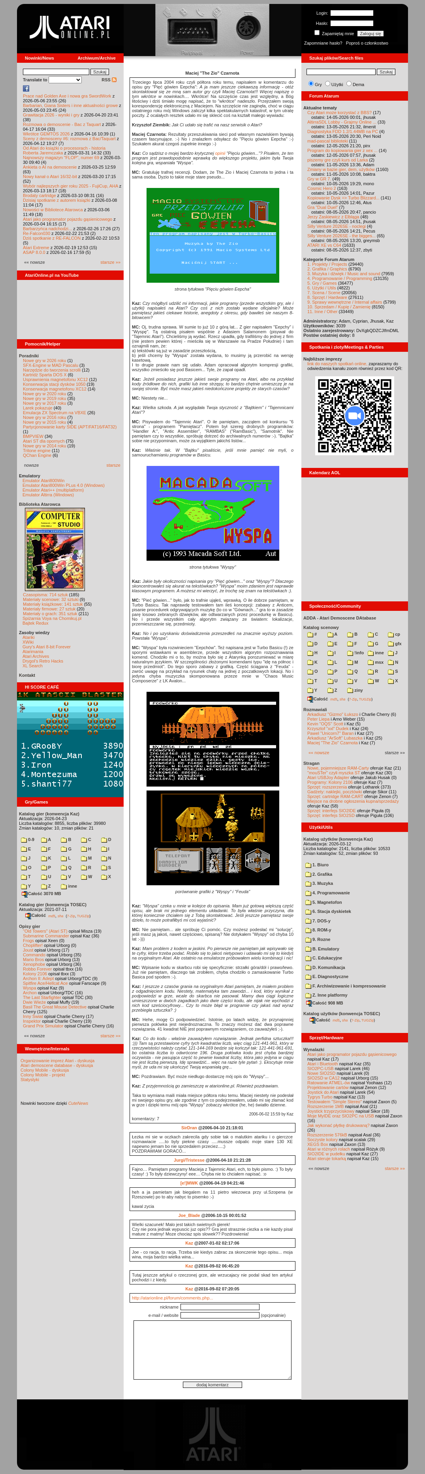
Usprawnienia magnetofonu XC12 (55, 379)
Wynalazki (313, 1049)
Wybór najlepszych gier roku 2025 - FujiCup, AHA (70, 186)
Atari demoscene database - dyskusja (57, 1065)
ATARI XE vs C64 (324, 245)
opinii (220, 153)
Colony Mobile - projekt (43, 1074)
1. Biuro (317, 864)
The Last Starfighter (42, 997)
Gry (318, 84)
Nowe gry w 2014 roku (44, 445)
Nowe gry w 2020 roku (44, 393)
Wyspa (29, 988)
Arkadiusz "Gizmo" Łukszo (332, 714)
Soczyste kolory (322, 1139)
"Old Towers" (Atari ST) (45, 931)
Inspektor (32, 1021)
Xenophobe (34, 964)
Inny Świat (33, 1016)
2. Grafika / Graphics (327, 269)
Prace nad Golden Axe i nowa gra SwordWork (67, 96)
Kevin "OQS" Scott (325, 723)
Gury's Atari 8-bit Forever (47, 646)
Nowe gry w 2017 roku (44, 403)
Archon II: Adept (39, 978)
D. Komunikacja (325, 967)
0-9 (27, 839)
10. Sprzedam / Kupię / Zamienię (338, 306)
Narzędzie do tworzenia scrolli (52, 370)
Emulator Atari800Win (43, 480)
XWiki (28, 642)
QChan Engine (37, 455)
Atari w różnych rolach (328, 1149)
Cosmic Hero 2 (321, 188)
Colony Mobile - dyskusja (45, 1070)
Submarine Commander (46, 935)
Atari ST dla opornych (44, 441)
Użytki (337, 84)
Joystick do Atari (322, 1092)
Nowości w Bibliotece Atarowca (53, 209)
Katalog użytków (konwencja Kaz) (338, 839)
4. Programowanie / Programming (339, 278)
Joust (28, 950)
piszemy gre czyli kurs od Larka (337, 160)
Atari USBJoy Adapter (328, 777)
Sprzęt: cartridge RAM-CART (335, 796)
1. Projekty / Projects (327, 264)
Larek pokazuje (38, 408)
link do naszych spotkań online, (337, 363)
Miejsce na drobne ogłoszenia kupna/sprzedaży (353, 801)
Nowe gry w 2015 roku (44, 422)
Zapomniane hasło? (323, 43)
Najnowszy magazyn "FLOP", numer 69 (61, 157)
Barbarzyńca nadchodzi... (47, 228)
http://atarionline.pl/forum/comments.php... (172, 1298)
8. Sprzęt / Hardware (327, 297)
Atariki (29, 637)
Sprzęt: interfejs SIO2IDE (331, 810)
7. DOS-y (318, 920)
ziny (355, 690)
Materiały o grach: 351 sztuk (50, 613)
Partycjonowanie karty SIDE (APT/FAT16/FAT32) (70, 426)
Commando (34, 954)
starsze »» (110, 262)
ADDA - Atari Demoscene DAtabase (339, 618)
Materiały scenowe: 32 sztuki (51, 599)
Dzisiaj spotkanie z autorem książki (56, 200)
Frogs (28, 940)
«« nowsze (318, 752)
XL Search (33, 665)
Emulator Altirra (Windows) (48, 494)
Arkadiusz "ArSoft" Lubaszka (335, 738)
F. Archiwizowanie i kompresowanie (345, 986)
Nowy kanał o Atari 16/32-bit (50, 176)
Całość (35, 915)
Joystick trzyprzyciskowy (330, 1111)
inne (69, 886)
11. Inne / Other (322, 311)
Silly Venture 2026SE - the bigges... (341, 235)
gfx (395, 643)
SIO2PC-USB (320, 1068)
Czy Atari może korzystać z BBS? (339, 112)
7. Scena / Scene (323, 292)
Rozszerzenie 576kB (327, 1134)
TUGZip (83, 916)
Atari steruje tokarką (326, 1158)
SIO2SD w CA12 (323, 1078)
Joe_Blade (189, 1215)
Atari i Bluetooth (322, 1063)
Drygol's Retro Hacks (43, 661)
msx (376, 662)
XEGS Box (317, 1144)
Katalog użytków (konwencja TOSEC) (341, 1013)
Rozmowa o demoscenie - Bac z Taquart (62, 124)
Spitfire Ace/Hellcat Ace (45, 983)
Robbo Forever (37, 969)
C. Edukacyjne (323, 958)
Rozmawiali (315, 709)
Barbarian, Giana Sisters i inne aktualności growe (70, 105)
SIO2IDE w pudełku (326, 1153)
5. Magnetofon (323, 902)
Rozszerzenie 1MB (325, 1106)
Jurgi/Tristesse (189, 1160)
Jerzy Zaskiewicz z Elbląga (333, 216)
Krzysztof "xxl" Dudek (327, 728)
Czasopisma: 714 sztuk (45, 594)
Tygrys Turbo (320, 1097)
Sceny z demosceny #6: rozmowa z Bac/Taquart (69, 138)
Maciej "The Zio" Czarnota (332, 742)
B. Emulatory (322, 948)
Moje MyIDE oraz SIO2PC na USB (340, 1115)
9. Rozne (317, 939)
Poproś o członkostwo (367, 43)
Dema (358, 84)
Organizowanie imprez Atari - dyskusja (57, 1060)
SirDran (189, 1127)
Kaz (189, 1243)
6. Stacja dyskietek (328, 911)
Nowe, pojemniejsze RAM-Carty (338, 768)
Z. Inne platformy (326, 995)
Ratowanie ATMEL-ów (328, 1082)
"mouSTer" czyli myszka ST (333, 772)
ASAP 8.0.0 (34, 252)
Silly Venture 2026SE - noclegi (336, 226)
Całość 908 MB (324, 1003)
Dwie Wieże (34, 1002)
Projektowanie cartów (328, 1087)
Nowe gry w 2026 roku (44, 360)
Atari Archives (36, 656)
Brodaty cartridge (39, 195)
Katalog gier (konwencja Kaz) (49, 813)
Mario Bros (33, 959)
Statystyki (30, 1079)
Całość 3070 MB (41, 893)
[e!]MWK (189, 1183)
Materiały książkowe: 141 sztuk (53, 604)
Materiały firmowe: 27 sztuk (49, 608)
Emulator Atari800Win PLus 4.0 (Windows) (64, 485)
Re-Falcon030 (36, 233)
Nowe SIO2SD (321, 1073)
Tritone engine (37, 450)
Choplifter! (33, 945)
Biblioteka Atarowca (39, 504)
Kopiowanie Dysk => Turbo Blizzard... (343, 197)
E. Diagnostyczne (326, 976)
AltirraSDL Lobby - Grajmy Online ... (341, 122)
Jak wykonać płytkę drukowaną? (338, 1125)
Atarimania (33, 651)
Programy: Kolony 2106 (330, 782)
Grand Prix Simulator (43, 1025)
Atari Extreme (36, 247)
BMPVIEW (33, 436)
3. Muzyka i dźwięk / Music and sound (343, 273)
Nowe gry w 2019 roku (44, 398)
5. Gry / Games (322, 283)
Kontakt (27, 675)
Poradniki (29, 355)
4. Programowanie (327, 892)
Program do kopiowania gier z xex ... (342, 150)
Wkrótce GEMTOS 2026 (46, 133)
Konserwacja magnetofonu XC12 (55, 389)
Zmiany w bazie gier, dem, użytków (341, 169)
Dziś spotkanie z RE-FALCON (52, 238)
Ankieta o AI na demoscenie (50, 167)
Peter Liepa (318, 719)
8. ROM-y (318, 930)
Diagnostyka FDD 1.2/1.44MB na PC (342, 131)
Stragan (311, 763)
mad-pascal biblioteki (327, 141)
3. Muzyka (319, 883)
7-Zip (71, 916)
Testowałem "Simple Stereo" (334, 1101)
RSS (109, 79)
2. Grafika (318, 874)
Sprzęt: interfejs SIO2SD (331, 815)
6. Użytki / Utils (321, 287)
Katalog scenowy (321, 627)
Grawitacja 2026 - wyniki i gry (51, 115)
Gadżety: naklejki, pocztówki (334, 791)
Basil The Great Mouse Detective (55, 1007)
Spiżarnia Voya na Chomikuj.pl (52, 618)
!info (355, 652)
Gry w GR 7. (319, 179)
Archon (30, 992)
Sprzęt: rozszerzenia (327, 787)
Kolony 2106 (35, 973)
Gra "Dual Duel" (322, 207)
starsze (113, 465)
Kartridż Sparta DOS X (45, 374)
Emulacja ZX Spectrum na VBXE (54, 412)
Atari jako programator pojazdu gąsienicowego (67, 219)
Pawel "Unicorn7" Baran (330, 733)
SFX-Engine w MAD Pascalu (50, 365)
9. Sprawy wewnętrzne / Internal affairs (344, 302)
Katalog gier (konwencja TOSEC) (53, 904)
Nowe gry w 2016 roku (44, 417)
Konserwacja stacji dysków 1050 (54, 384)
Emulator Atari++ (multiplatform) (53, 490)
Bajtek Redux (35, 623)
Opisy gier (29, 926)
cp (394, 634)
